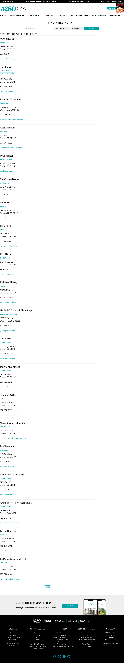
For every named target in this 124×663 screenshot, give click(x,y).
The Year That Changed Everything (62, 646)
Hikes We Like (62, 642)
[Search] (38, 28)
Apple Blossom (7, 127)
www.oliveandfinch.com (9, 246)
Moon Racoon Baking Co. (12, 423)
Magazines (115, 15)
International (6, 342)
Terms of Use (86, 644)
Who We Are (86, 635)
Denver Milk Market (10, 367)
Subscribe (111, 8)
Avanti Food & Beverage (12, 474)
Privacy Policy (86, 646)
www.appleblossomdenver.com (11, 147)
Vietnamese (4, 183)
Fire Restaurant (7, 446)
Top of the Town (62, 644)
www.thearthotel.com (8, 466)
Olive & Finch (7, 39)
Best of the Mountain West (62, 635)
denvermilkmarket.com (9, 386)
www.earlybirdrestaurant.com (11, 119)
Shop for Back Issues (13, 637)
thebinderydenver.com (8, 91)
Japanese (10, 160)
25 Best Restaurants (8, 74)
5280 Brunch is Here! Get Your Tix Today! (41, 2)
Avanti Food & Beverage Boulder (16, 503)
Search (91, 28)
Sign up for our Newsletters (86, 640)
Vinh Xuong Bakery (9, 179)
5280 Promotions (8, 2)
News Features (17, 15)
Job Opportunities (86, 637)
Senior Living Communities (37, 646)
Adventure (49, 15)
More (48, 587)
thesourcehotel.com (7, 358)
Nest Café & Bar (8, 395)
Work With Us (86, 633)
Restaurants (37, 633)
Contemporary (6, 71)
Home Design (99, 15)
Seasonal (4, 132)
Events (38, 635)
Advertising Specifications (86, 642)
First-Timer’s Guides (62, 640)
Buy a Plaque (13, 640)
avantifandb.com (6, 494)
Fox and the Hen (8, 531)
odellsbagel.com (6, 171)
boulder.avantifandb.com (9, 522)
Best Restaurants (62, 633)
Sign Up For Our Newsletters (111, 2)
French (3, 206)
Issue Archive (13, 635)
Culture (62, 15)
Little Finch (5, 226)
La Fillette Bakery (8, 282)
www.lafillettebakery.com (10, 302)
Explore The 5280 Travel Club (78, 2)
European (13, 314)
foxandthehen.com (7, 550)
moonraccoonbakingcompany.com (13, 438)
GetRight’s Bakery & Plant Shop (16, 310)
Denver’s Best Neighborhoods (62, 637)
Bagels (3, 160)
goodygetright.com (7, 330)
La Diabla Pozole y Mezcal (13, 559)
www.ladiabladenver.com (9, 579)
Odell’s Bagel (6, 156)
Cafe (2, 230)
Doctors (37, 640)
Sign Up (70, 606)
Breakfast (4, 535)
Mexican (3, 563)
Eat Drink (35, 15)
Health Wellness (79, 15)
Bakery (3, 258)
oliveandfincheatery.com (9, 58)
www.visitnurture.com (8, 414)
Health (3, 399)
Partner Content (38, 649)
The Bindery (6, 67)
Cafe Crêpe (5, 202)
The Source (5, 338)
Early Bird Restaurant (10, 99)
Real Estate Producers (38, 644)
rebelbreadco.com (7, 274)
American (4, 43)
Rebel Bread (6, 254)
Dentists (37, 637)
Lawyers (37, 642)
